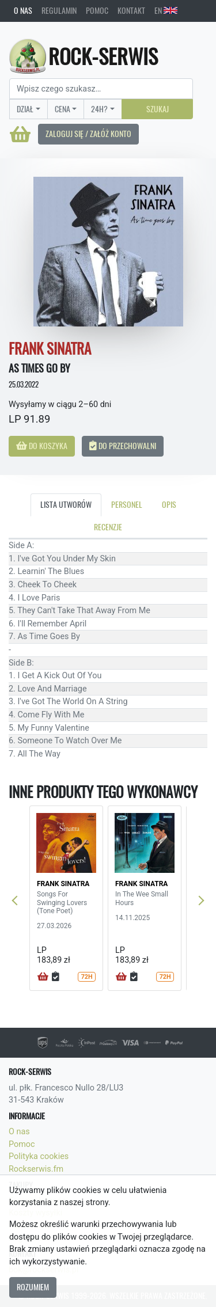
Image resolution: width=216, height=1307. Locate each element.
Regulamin (59, 10)
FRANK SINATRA (63, 884)
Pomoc (97, 10)
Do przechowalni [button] (122, 445)
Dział (25, 109)
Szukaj (157, 109)
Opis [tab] (169, 504)
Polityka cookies (39, 1156)
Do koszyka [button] (41, 445)
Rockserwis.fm (36, 1169)
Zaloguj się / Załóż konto (88, 133)
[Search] (101, 88)
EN (165, 10)
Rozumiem (33, 1287)
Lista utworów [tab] (66, 504)
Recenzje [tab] (108, 527)
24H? (99, 109)
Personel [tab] (126, 504)
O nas (23, 10)
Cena (62, 109)
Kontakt (131, 10)
